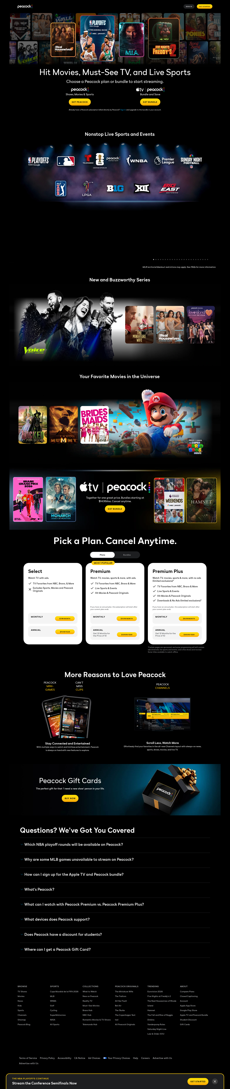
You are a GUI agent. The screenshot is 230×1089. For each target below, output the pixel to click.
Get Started (204, 6)
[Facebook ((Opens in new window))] (182, 1056)
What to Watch (90, 991)
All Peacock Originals (125, 1024)
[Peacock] (25, 6)
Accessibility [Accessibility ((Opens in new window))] (64, 1058)
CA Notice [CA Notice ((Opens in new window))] (79, 1058)
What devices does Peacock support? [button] (55, 919)
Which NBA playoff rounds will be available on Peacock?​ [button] (72, 844)
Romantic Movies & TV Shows (97, 1019)
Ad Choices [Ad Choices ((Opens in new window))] (94, 1058)
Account (184, 1001)
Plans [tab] (102, 555)
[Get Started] (197, 1081)
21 (200, 260)
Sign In (189, 6)
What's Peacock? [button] (37, 889)
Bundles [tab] (127, 555)
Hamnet (151, 1010)
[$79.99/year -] (65, 631)
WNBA (53, 1001)
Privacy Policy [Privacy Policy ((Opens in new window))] (47, 1058)
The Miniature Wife (124, 991)
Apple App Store (188, 1005)
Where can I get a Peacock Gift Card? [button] (56, 949)
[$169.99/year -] (189, 634)
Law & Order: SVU (155, 1033)
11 (177, 260)
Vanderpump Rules (156, 1024)
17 (191, 260)
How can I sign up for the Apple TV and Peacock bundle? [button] (72, 874)
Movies (21, 996)
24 (207, 260)
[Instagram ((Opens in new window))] (204, 1056)
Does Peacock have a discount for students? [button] (61, 934)
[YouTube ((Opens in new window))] (197, 1056)
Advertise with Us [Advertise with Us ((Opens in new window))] (162, 1058)
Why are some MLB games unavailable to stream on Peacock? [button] (77, 859)
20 (198, 260)
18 (193, 260)
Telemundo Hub (90, 1024)
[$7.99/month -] (65, 618)
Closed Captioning (189, 996)
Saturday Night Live (156, 1029)
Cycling (53, 1010)
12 (179, 260)
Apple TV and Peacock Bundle (194, 1015)
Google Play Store (188, 1010)
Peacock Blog (24, 1024)
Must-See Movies (91, 1005)
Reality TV (87, 1001)
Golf (52, 1005)
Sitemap (22, 1019)
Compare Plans (187, 991)
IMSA (52, 1019)
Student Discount (188, 1019)
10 (175, 260)
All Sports (54, 1024)
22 (203, 260)
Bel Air (118, 1005)
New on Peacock (90, 996)
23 (205, 260)
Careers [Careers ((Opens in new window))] (145, 1058)
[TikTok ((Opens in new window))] (189, 1056)
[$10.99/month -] (127, 618)
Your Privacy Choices (119, 1058)
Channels (22, 1015)
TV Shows (22, 991)
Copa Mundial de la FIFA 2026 (64, 991)
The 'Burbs (120, 1010)
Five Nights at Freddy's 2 (159, 996)
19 (196, 260)
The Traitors (120, 996)
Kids (20, 1005)
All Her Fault (121, 1001)
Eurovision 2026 (155, 991)
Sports (21, 1010)
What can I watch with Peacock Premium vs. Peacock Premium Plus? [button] (82, 904)
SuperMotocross (58, 1015)
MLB (52, 996)
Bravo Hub (87, 1010)
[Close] (215, 1081)
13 (182, 260)
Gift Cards (185, 1024)
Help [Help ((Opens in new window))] (135, 1058)
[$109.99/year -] (127, 634)
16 (189, 260)
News (20, 1001)
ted (116, 1019)
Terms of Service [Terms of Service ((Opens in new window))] (28, 1058)
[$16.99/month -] (189, 618)
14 (184, 260)
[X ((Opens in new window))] (182, 1064)
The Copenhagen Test (125, 1015)
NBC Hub (87, 1015)
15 (186, 260)
